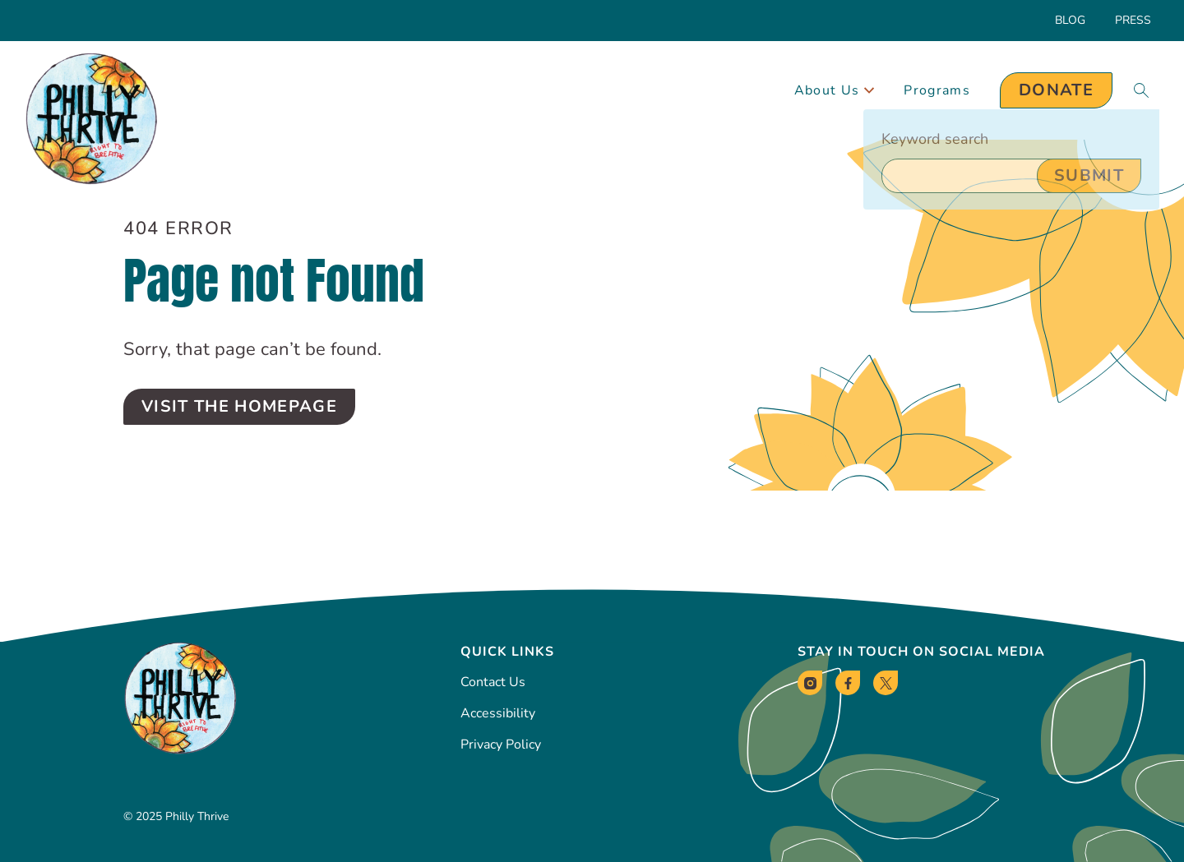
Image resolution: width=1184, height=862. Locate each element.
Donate (1056, 90)
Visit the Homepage (239, 406)
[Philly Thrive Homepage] (91, 120)
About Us (834, 90)
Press (1133, 20)
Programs (937, 90)
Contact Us (492, 682)
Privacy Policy (500, 744)
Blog (1070, 20)
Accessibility (497, 713)
